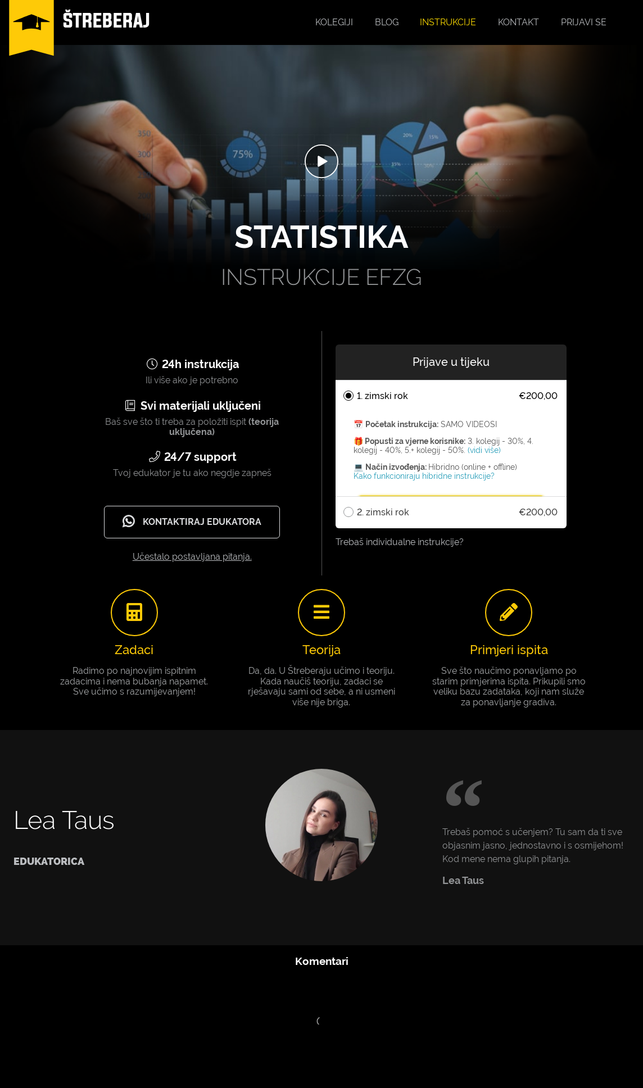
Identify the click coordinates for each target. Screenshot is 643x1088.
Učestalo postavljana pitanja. (192, 557)
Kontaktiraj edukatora (190, 521)
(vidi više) (484, 450)
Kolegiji (334, 22)
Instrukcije (448, 22)
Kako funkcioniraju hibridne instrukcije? (424, 476)
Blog (387, 22)
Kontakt (518, 22)
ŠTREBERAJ (107, 20)
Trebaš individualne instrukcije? (400, 542)
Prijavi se (583, 22)
